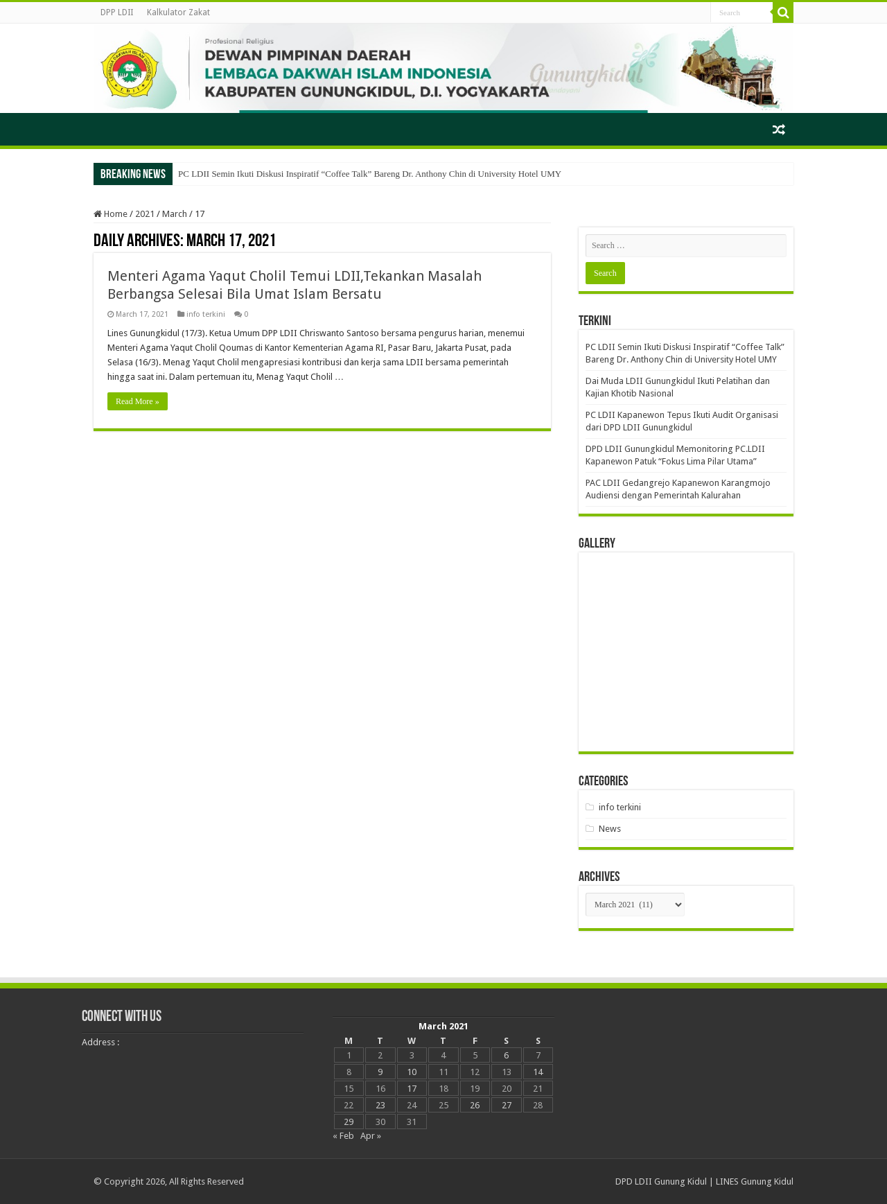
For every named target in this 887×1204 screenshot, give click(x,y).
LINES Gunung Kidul (754, 1181)
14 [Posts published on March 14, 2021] (538, 1072)
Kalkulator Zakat (178, 12)
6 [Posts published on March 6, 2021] (506, 1055)
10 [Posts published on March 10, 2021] (411, 1072)
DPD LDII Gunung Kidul (661, 1181)
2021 (145, 214)
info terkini (205, 314)
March (174, 214)
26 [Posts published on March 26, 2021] (475, 1105)
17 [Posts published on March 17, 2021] (411, 1088)
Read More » (137, 401)
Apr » (370, 1136)
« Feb (343, 1136)
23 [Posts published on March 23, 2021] (380, 1105)
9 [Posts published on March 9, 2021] (380, 1072)
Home (111, 214)
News (610, 828)
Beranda (112, 127)
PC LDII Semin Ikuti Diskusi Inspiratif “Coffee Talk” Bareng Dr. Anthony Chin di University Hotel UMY (369, 173)
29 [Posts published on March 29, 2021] (348, 1122)
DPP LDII (116, 12)
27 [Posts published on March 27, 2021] (506, 1105)
